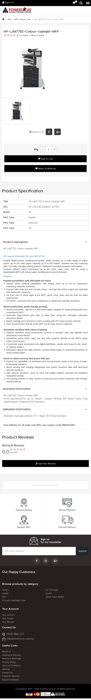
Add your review (46, 463)
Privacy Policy (8, 662)
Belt (4, 597)
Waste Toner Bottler (55, 597)
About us (6, 651)
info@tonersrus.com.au (18, 638)
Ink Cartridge (52, 590)
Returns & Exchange (11, 658)
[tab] (45, 242)
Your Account (8, 615)
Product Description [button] (15, 242)
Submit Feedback (10, 680)
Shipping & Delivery (11, 655)
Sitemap (6, 669)
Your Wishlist (8, 622)
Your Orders (7, 618)
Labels (5, 593)
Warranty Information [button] (17, 388)
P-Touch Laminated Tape (14, 600)
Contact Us (7, 672)
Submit (82, 551)
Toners (5, 590)
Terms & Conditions (11, 665)
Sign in (7, 2)
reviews (24, 35)
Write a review (37, 35)
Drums (49, 593)
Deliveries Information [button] (17, 409)
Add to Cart (45, 159)
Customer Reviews (11, 676)
